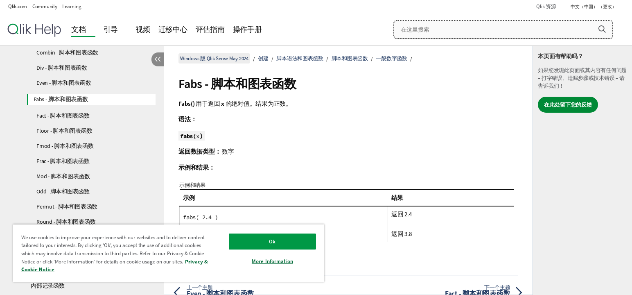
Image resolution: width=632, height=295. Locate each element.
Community (44, 6)
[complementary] (582, 170)
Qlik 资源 (546, 6)
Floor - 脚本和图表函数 (64, 130)
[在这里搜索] (503, 29)
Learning (71, 6)
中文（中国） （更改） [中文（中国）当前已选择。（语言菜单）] (594, 6)
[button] (602, 29)
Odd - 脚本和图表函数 (63, 191)
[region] (168, 253)
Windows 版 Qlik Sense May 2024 (214, 58)
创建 (263, 58)
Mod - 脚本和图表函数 (63, 176)
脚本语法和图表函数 (299, 58)
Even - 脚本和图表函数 (63, 82)
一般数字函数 (391, 58)
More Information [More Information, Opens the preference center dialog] (272, 261)
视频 (142, 29)
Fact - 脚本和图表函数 (63, 115)
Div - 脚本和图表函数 (61, 67)
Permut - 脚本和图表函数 (66, 206)
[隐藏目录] (157, 59)
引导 (111, 29)
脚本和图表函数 (350, 58)
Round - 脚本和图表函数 (65, 221)
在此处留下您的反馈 (568, 104)
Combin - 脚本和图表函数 (67, 52)
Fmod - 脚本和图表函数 (65, 146)
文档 (78, 29)
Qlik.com (17, 6)
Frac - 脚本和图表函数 (63, 161)
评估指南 (210, 29)
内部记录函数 (48, 285)
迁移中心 (172, 29)
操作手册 (247, 29)
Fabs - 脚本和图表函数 (61, 99)
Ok (272, 241)
